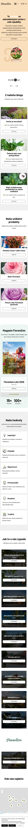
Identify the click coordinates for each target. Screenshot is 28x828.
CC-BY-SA (21, 812)
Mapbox (1, 813)
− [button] (2, 792)
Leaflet (1, 812)
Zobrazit (14, 254)
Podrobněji (14, 38)
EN (26, 3)
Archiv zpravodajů (14, 394)
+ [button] (2, 790)
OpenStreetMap (11, 812)
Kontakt (14, 824)
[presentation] (11, 86)
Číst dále (14, 131)
